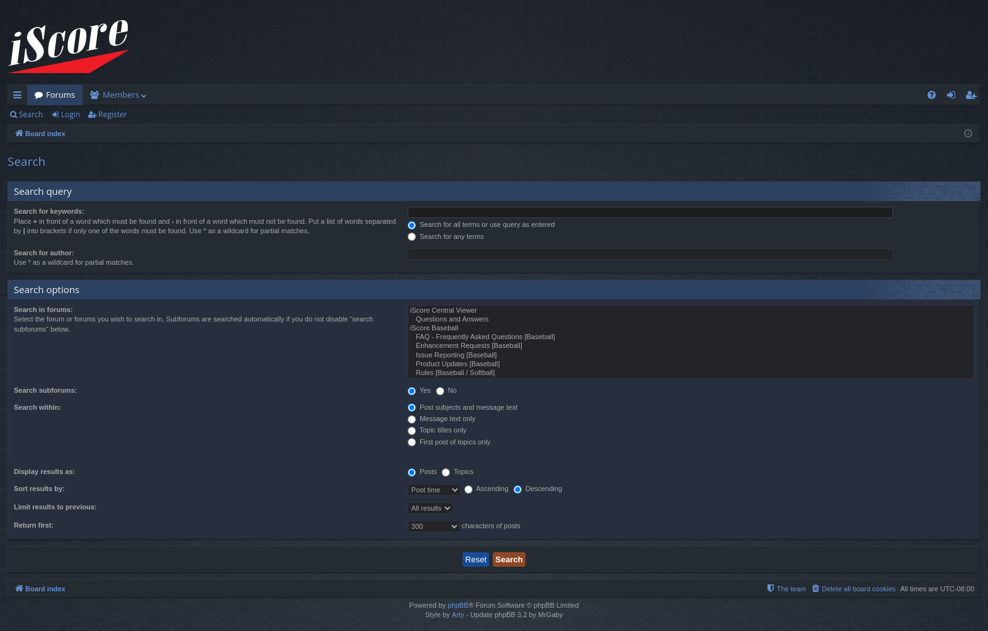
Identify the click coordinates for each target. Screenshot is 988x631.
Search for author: (44, 253)
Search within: (37, 407)
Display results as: (44, 471)
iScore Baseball (691, 328)
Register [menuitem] (973, 97)
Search (31, 114)
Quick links (20, 97)
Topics (457, 471)
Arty (458, 614)
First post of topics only (449, 442)
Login (70, 114)
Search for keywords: (49, 211)
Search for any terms (446, 236)
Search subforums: (45, 390)
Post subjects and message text (462, 407)
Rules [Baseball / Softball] (691, 373)
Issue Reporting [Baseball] (691, 355)
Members (121, 94)
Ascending (486, 488)
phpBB (457, 605)
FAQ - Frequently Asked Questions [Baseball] (691, 337)
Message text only (442, 418)
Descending (538, 488)
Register (112, 114)
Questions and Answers (691, 319)
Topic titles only (437, 430)
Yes (419, 390)
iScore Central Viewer (691, 310)
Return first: (34, 525)
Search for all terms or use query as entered (481, 224)
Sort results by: (39, 488)
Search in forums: (43, 309)
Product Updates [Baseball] (691, 364)
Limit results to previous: (55, 507)
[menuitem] (931, 94)
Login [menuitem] (953, 97)
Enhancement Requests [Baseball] (691, 346)
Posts (422, 471)
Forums (60, 94)
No (446, 390)
